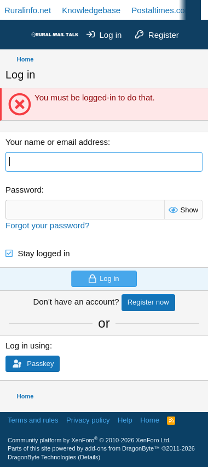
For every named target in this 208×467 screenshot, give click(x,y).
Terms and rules (33, 420)
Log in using (27, 345)
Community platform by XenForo (89, 440)
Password (23, 189)
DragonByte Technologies (42, 457)
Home (149, 420)
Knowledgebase (91, 10)
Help (125, 420)
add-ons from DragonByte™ (122, 448)
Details (89, 457)
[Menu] (15, 34)
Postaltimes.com (161, 10)
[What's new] (195, 35)
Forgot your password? (47, 225)
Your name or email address (56, 142)
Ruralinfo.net (27, 10)
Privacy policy (87, 420)
